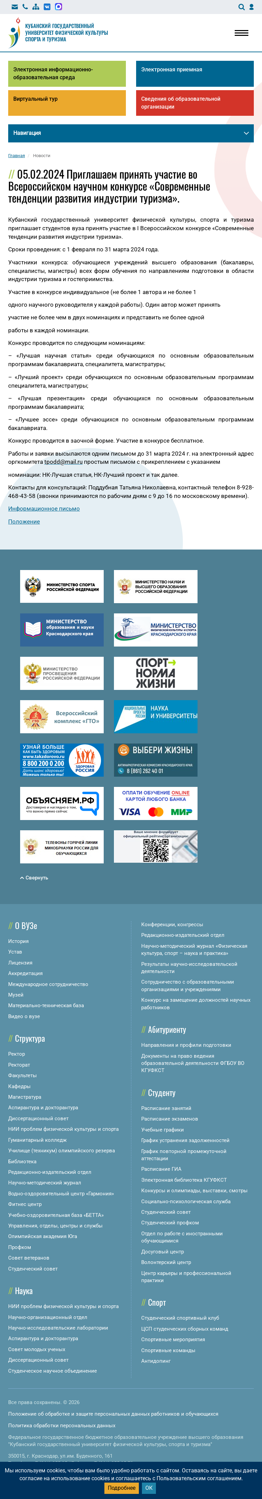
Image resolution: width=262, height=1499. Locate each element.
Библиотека (22, 1161)
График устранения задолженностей (185, 1140)
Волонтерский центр (166, 1262)
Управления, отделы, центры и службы (55, 1226)
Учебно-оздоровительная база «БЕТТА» (56, 1215)
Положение (24, 521)
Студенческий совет (33, 1269)
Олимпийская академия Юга (42, 1236)
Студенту (161, 1092)
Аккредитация (25, 973)
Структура (30, 1038)
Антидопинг (156, 1361)
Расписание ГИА (161, 1169)
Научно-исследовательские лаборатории (58, 1328)
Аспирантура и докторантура (43, 1108)
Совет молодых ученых (36, 1349)
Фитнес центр (25, 1204)
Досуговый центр (162, 1252)
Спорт (157, 1302)
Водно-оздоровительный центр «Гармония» (61, 1194)
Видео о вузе (24, 1016)
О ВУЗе (26, 925)
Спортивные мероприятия (173, 1339)
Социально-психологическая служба (186, 1201)
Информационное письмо (44, 508)
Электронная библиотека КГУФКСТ (184, 1180)
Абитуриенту (167, 1029)
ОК (148, 1488)
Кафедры (19, 1086)
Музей (16, 995)
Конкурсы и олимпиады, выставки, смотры (194, 1191)
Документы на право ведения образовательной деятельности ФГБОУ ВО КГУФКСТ (192, 1063)
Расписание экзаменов (169, 1119)
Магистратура (24, 1097)
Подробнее (121, 1488)
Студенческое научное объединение (52, 1371)
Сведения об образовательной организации (180, 103)
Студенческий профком (170, 1223)
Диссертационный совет (38, 1118)
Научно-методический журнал (44, 1183)
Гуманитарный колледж (37, 1140)
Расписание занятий (166, 1108)
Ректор (16, 1054)
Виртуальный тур (35, 99)
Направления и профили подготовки (186, 1045)
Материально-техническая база (46, 1005)
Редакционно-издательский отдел (49, 1172)
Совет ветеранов (28, 1258)
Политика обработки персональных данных (61, 1425)
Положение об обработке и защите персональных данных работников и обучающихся (113, 1414)
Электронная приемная (171, 69)
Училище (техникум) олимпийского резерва (61, 1151)
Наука (24, 1290)
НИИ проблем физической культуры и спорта (63, 1129)
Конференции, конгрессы (172, 924)
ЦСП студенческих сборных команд (184, 1329)
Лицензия (20, 963)
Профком (19, 1247)
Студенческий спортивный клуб (180, 1318)
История (18, 941)
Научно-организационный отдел (47, 1317)
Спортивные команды (168, 1350)
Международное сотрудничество (48, 984)
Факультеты (22, 1075)
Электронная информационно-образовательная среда (53, 73)
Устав (15, 952)
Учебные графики (162, 1130)
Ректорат (19, 1065)
